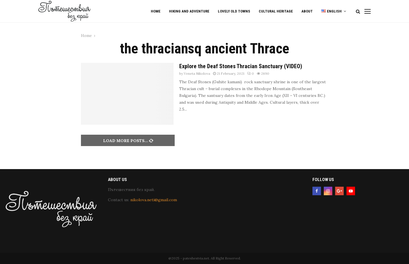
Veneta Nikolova (197, 73)
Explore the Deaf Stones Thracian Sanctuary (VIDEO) (240, 66)
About (307, 11)
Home (155, 11)
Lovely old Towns (234, 11)
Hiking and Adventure (189, 11)
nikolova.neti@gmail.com (153, 199)
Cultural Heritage (276, 11)
